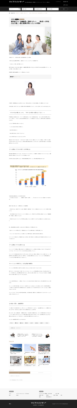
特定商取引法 (35, 405)
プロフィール (17, 76)
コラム (13, 19)
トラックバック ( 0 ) (40, 372)
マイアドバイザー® (38, 403)
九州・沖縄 (57, 393)
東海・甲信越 (56, 395)
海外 (61, 395)
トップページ (58, 1)
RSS (10, 403)
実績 (9, 395)
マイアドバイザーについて (20, 393)
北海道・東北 (41, 395)
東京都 (47, 395)
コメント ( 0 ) (19, 372)
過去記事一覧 (65, 1)
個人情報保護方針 (41, 405)
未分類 (17, 395)
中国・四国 (50, 393)
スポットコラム (22, 19)
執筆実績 (17, 19)
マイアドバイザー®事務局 (43, 393)
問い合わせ (27, 393)
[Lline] (26, 323)
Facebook (9, 403)
